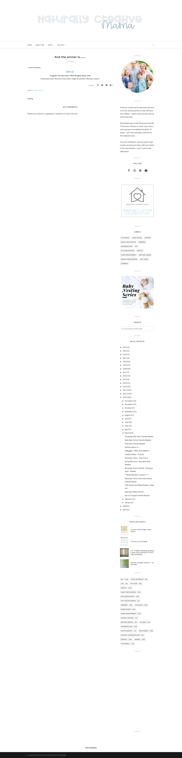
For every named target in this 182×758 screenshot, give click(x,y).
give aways (38, 90)
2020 (125, 361)
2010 (125, 397)
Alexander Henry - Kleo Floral (136, 458)
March (127, 433)
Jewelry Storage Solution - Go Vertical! (142, 563)
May (126, 426)
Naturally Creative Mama (40, 755)
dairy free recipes (128, 242)
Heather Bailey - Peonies (134, 454)
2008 (125, 506)
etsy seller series (128, 601)
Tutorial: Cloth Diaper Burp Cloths (140, 530)
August (127, 415)
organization (126, 246)
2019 (125, 365)
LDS (122, 583)
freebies (142, 242)
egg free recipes (127, 250)
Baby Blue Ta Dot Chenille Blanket (138, 440)
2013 (125, 386)
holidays (139, 605)
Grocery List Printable (138, 541)
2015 (125, 379)
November (129, 404)
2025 (125, 347)
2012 (125, 390)
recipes (148, 238)
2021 (125, 358)
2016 (125, 376)
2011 (125, 394)
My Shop (133, 583)
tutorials (125, 238)
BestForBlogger (61, 755)
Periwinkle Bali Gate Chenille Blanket (139, 436)
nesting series (145, 255)
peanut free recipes (129, 259)
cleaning (124, 263)
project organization (130, 635)
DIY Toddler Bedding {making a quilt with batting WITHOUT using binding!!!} (142, 552)
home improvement (128, 255)
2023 (125, 351)
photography (126, 631)
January (128, 502)
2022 (125, 354)
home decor (137, 238)
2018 (125, 369)
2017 (125, 372)
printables (143, 631)
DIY (136, 246)
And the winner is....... (132, 447)
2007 (125, 510)
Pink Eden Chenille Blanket (135, 444)
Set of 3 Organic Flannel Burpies (137, 495)
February (128, 499)
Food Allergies (137, 579)
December (129, 401)
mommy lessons (127, 618)
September (129, 411)
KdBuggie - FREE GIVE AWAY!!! (137, 451)
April (126, 429)
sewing (137, 639)
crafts (140, 250)
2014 (125, 383)
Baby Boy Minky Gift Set (134, 492)
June (126, 422)
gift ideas (144, 259)
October (128, 408)
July (126, 419)
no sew (143, 622)
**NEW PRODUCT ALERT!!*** (137, 475)
